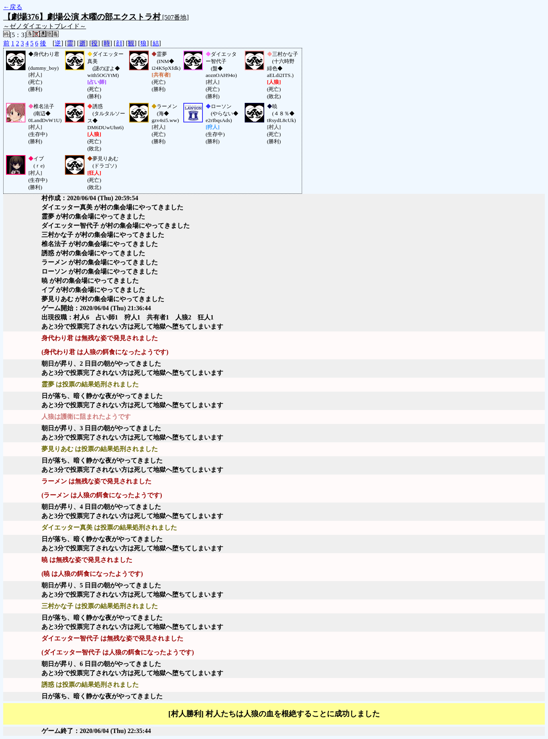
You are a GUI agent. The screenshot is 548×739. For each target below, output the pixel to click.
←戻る (12, 7)
